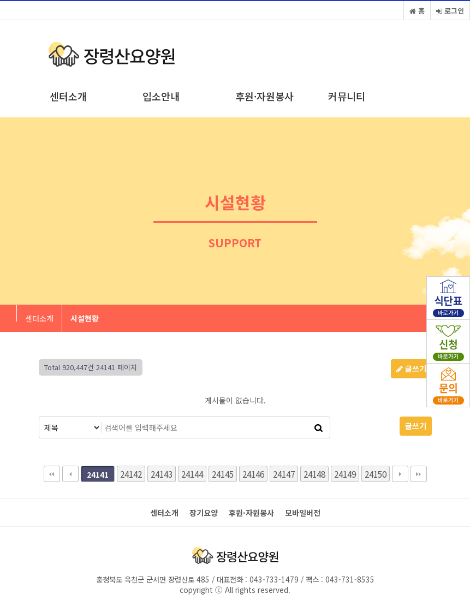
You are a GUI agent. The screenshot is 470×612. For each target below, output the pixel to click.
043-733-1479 (273, 579)
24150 (375, 474)
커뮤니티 (346, 96)
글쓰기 (411, 368)
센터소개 (68, 96)
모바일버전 (302, 513)
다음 (400, 474)
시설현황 (84, 318)
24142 (131, 474)
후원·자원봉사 (264, 96)
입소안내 (161, 96)
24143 (161, 474)
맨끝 (418, 474)
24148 (314, 474)
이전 (70, 474)
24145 (223, 474)
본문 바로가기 (0, 0)
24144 (192, 474)
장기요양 (203, 513)
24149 (345, 474)
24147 (284, 474)
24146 (253, 474)
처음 (52, 474)
